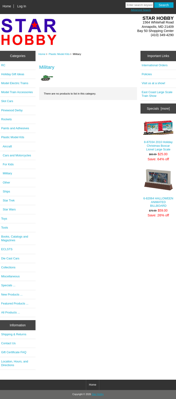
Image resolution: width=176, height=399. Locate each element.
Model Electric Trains (14, 83)
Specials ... (8, 285)
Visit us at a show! (153, 83)
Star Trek (8, 200)
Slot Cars (7, 101)
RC (3, 65)
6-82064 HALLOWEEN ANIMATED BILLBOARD (158, 187)
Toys (4, 218)
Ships (5, 191)
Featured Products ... (14, 303)
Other (5, 182)
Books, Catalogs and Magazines (14, 238)
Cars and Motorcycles (16, 155)
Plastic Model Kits (59, 53)
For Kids (7, 164)
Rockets (6, 119)
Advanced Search (141, 10)
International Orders (155, 65)
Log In (21, 6)
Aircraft (6, 146)
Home (7, 6)
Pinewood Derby (12, 110)
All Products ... (10, 312)
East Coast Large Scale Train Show (157, 94)
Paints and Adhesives (15, 128)
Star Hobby (98, 394)
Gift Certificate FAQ (13, 352)
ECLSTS (7, 249)
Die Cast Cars (10, 258)
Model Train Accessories (17, 92)
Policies (147, 74)
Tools (4, 227)
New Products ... (12, 294)
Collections (8, 267)
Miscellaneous (10, 276)
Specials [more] (158, 108)
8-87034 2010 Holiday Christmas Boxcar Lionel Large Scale (158, 135)
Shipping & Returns (13, 334)
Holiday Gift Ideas (12, 74)
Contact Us (8, 343)
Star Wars (8, 209)
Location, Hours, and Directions (14, 363)
